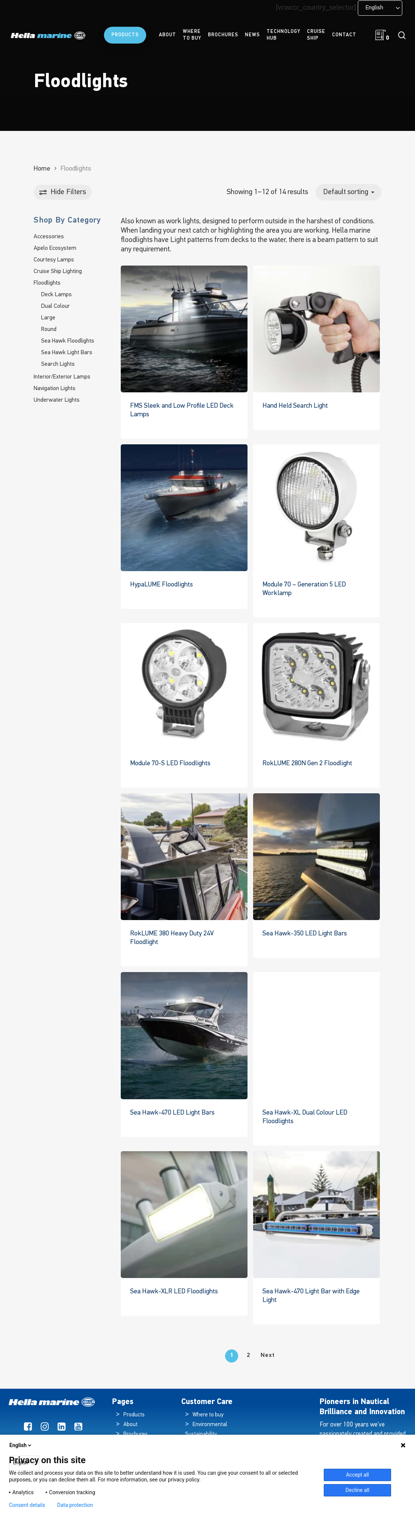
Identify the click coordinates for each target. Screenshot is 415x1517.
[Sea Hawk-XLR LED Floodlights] (184, 1214)
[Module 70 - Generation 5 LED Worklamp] (316, 507)
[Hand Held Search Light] (316, 329)
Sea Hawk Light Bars (66, 353)
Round (48, 329)
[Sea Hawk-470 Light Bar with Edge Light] (316, 1214)
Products (134, 1415)
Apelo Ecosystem (55, 248)
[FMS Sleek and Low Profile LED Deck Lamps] (184, 329)
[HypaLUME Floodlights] (184, 507)
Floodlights (47, 283)
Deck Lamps (56, 295)
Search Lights (58, 364)
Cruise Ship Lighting (58, 272)
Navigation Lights (55, 389)
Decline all (357, 1490)
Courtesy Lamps (54, 260)
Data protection (75, 1505)
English (21, 1445)
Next (268, 1355)
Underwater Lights (57, 400)
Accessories (49, 237)
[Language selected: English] (380, 8)
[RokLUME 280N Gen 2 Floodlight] (316, 686)
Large (48, 318)
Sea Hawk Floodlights (67, 341)
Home (42, 168)
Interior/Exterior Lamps (62, 377)
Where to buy (208, 1415)
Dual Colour (55, 306)
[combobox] (348, 192)
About (130, 1425)
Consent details (27, 1505)
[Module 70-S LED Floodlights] (184, 686)
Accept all (357, 1475)
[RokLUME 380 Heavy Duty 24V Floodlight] (184, 856)
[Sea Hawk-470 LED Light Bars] (184, 1035)
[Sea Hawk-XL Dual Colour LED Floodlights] (316, 1035)
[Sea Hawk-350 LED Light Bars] (316, 856)
